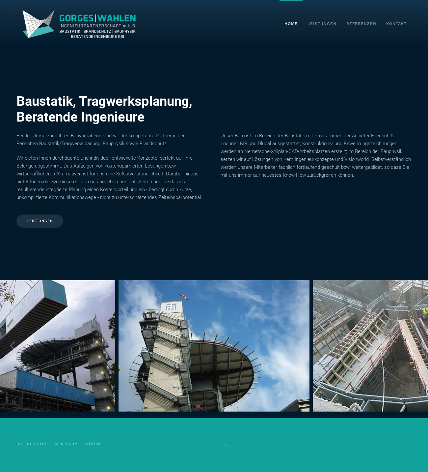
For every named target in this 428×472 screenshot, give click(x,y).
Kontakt (396, 23)
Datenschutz (31, 444)
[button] (13, 345)
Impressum (65, 444)
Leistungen (322, 23)
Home (291, 23)
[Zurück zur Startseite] (83, 24)
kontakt (94, 444)
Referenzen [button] (361, 23)
